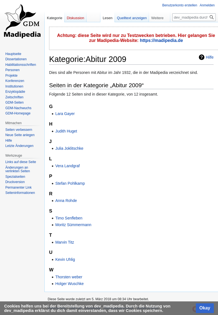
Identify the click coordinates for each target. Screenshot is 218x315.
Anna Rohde (66, 200)
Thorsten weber (68, 277)
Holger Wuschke (69, 283)
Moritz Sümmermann (73, 224)
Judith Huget (66, 131)
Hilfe (210, 57)
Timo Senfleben (68, 218)
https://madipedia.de (161, 40)
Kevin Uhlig (65, 259)
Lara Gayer (65, 113)
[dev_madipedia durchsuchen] (194, 17)
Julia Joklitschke (69, 148)
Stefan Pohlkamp (70, 183)
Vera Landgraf (67, 166)
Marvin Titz (64, 242)
